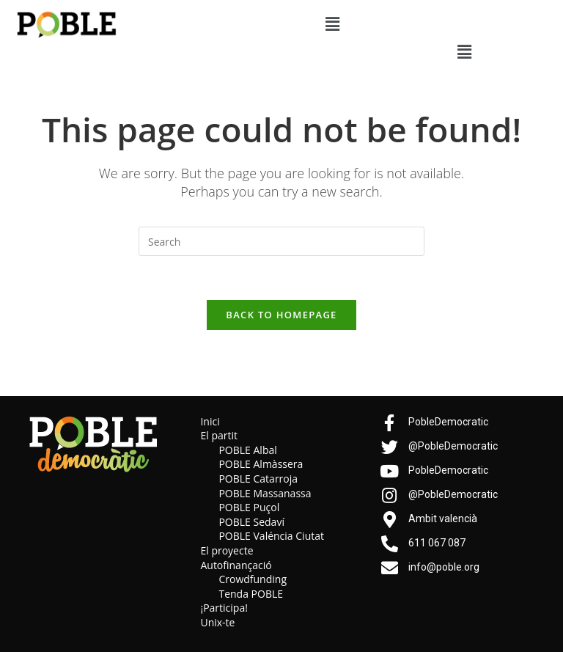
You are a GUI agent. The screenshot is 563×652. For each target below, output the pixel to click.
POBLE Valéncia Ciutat (271, 536)
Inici (209, 421)
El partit (219, 436)
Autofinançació (235, 565)
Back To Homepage (281, 314)
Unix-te (217, 622)
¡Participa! (223, 608)
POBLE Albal (247, 450)
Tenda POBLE (250, 594)
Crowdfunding (252, 580)
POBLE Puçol (248, 508)
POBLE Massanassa (264, 493)
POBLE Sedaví (251, 522)
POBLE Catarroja (258, 479)
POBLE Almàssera (260, 465)
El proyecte (226, 550)
